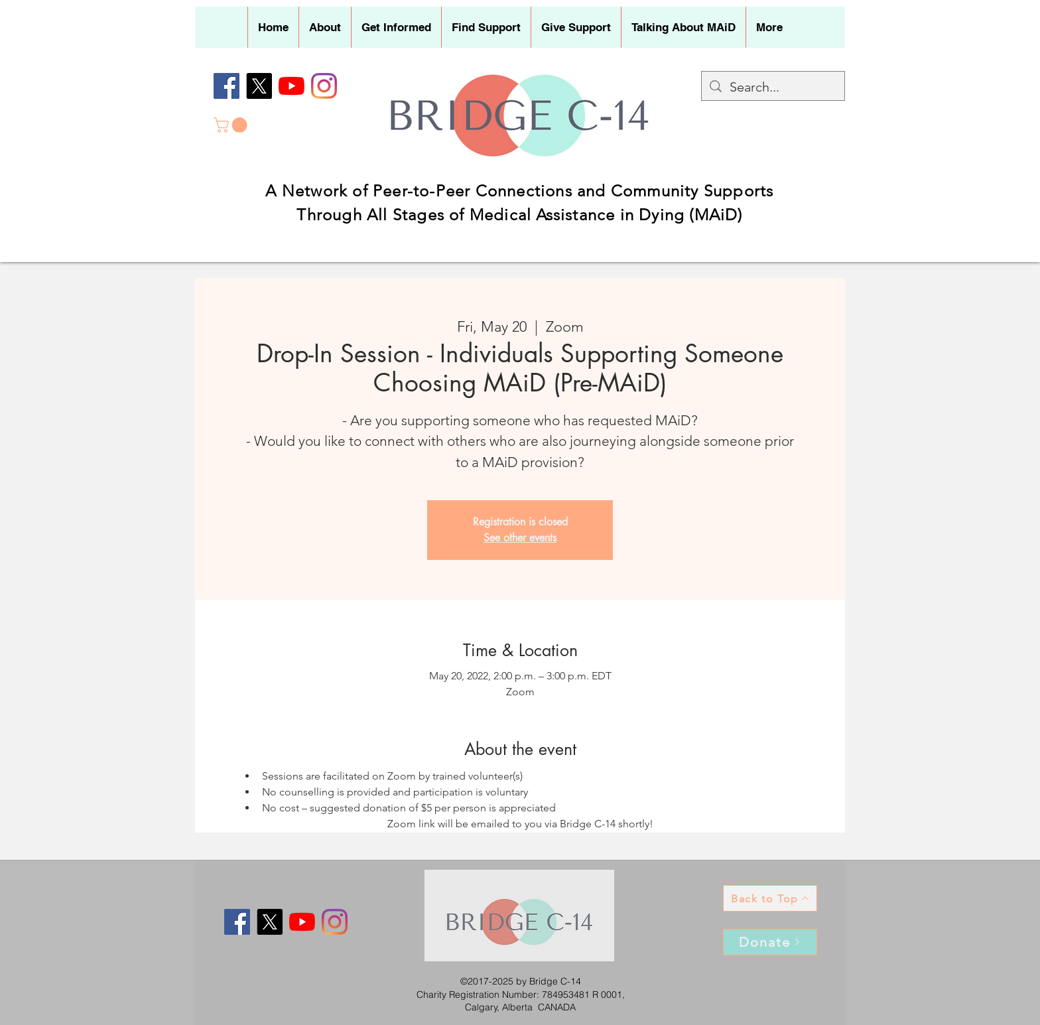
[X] (259, 86)
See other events (520, 538)
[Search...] (773, 87)
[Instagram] (324, 86)
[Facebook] (226, 86)
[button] (324, 27)
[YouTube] (291, 86)
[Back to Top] (770, 898)
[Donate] (770, 942)
